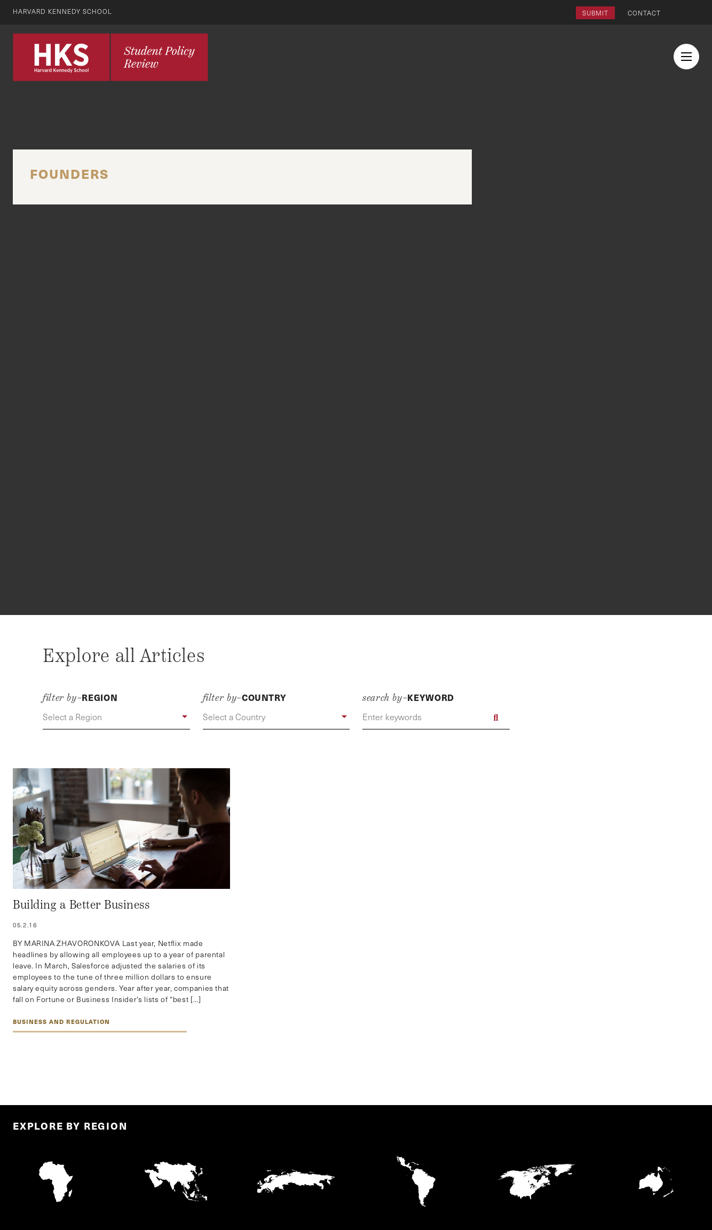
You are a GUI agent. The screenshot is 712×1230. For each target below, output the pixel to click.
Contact (644, 13)
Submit (595, 13)
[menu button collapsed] (686, 56)
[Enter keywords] (436, 717)
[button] (116, 717)
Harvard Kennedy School (63, 11)
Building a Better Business (81, 904)
